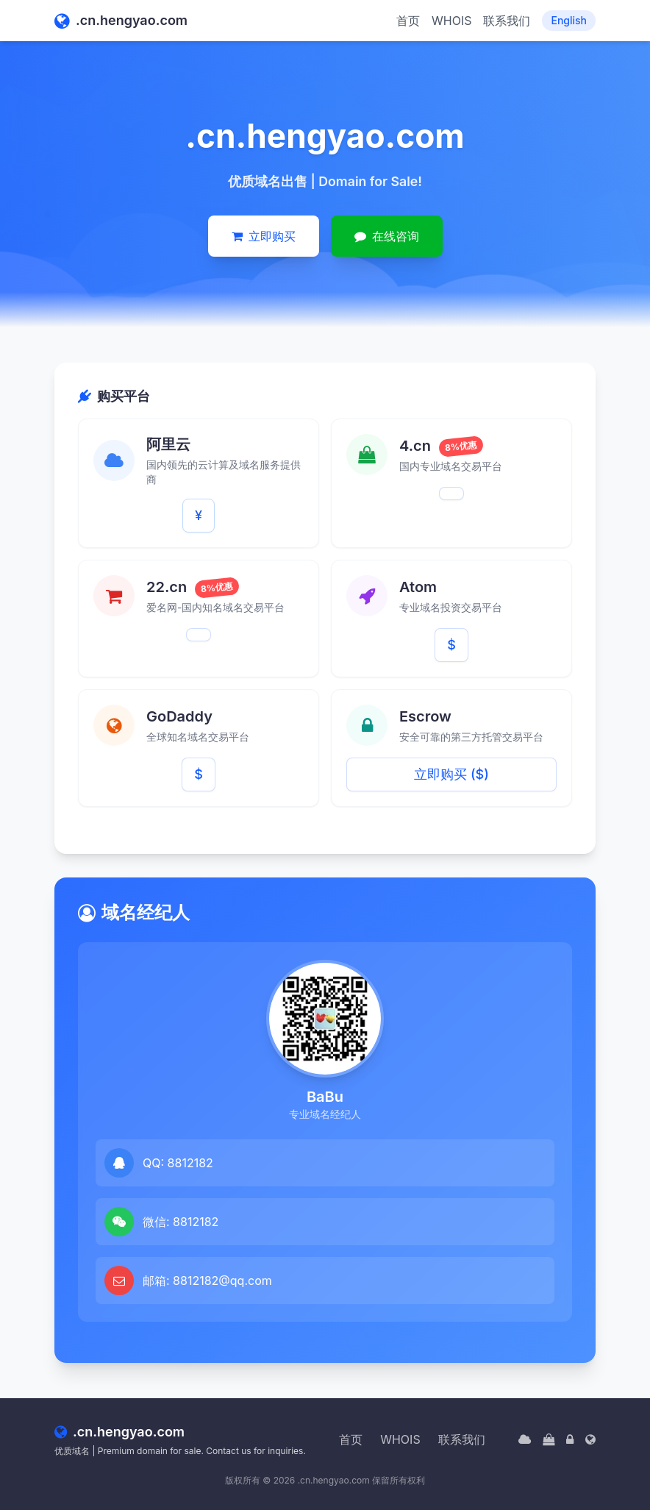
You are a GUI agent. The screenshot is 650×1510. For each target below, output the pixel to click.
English (569, 20)
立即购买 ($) (451, 774)
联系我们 (506, 20)
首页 (408, 20)
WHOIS (451, 20)
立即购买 (264, 236)
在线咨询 (386, 236)
